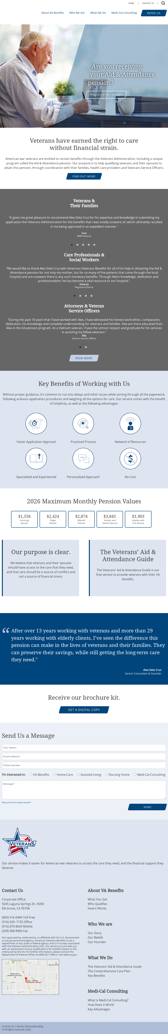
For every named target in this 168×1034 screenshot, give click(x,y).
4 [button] (89, 245)
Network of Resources (130, 440)
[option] (84, 76)
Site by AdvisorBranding (29, 1026)
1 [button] (72, 245)
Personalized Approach (83, 475)
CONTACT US (148, 3)
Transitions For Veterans (13, 12)
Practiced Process (83, 440)
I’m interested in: (14, 775)
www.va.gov (70, 954)
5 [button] (94, 245)
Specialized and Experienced (36, 475)
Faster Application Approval (36, 440)
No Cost (130, 475)
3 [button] (83, 245)
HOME (131, 3)
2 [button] (77, 245)
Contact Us (8, 1026)
